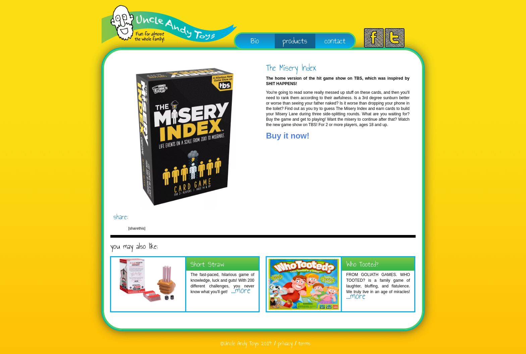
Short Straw (207, 264)
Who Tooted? (362, 264)
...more (239, 290)
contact (335, 41)
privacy (285, 343)
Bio (255, 41)
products (294, 41)
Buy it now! (287, 135)
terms (304, 343)
